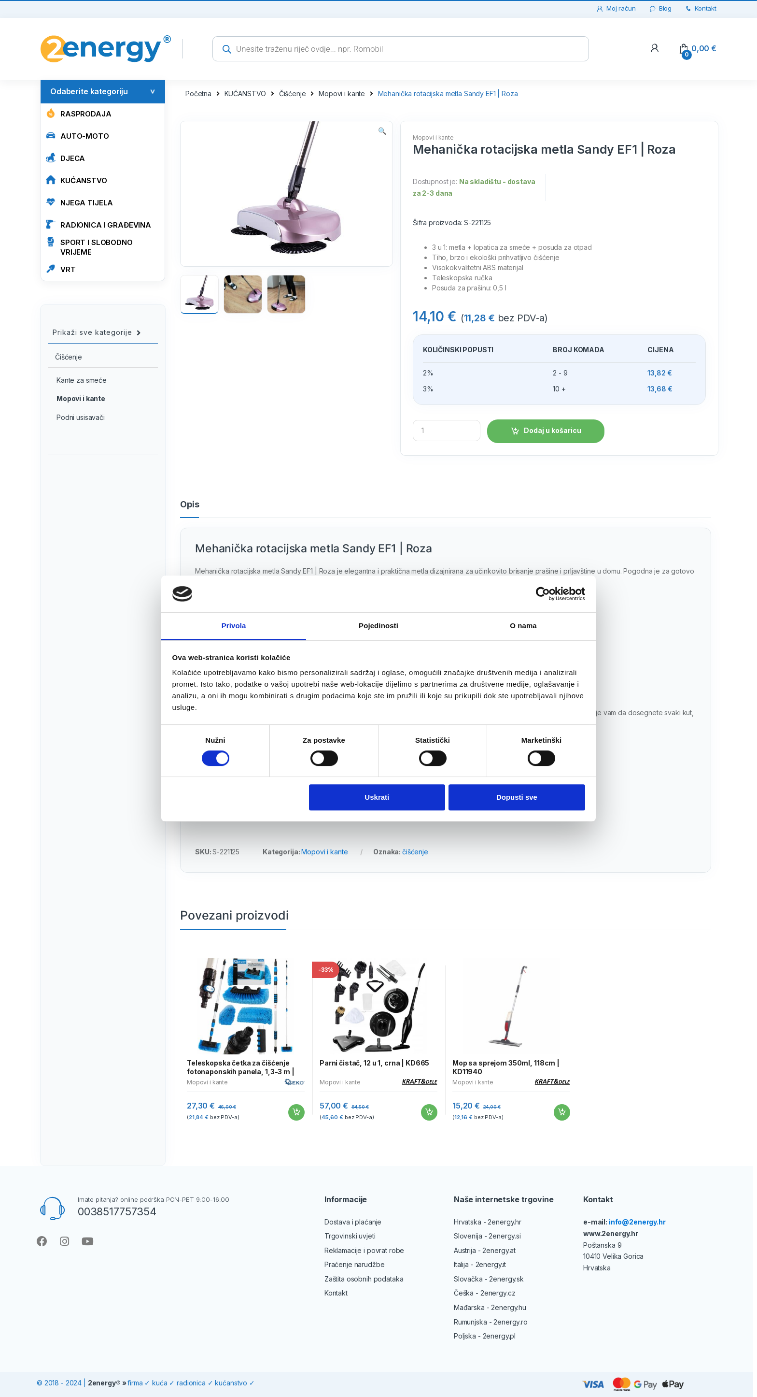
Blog (660, 8)
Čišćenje (292, 93)
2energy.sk (506, 1279)
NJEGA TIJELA (79, 202)
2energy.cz (498, 1293)
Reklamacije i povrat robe (364, 1250)
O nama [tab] (523, 626)
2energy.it (491, 1264)
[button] (382, 132)
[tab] (189, 509)
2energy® (104, 1383)
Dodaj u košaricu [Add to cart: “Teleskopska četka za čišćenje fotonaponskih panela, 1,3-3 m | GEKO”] (296, 1112)
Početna (198, 93)
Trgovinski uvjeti (350, 1236)
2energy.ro (510, 1322)
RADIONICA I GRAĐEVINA (98, 224)
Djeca (65, 158)
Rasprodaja (79, 113)
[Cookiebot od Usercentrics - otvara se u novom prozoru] (543, 594)
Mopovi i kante (342, 93)
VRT (61, 269)
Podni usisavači (76, 417)
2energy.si (505, 1236)
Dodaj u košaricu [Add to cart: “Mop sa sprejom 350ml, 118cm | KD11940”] (561, 1112)
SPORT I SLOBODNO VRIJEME (89, 247)
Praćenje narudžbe (354, 1264)
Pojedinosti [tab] (378, 626)
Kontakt (700, 8)
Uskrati (376, 797)
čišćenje (415, 852)
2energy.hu (508, 1307)
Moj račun (616, 8)
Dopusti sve (516, 797)
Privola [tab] (234, 626)
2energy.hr (504, 1222)
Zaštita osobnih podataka (364, 1279)
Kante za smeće (77, 380)
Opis (189, 504)
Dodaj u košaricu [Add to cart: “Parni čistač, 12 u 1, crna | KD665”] (428, 1112)
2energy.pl (499, 1336)
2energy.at (499, 1250)
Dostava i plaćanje (352, 1222)
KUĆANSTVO (76, 180)
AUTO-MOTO (77, 135)
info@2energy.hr (637, 1222)
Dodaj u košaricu (552, 430)
